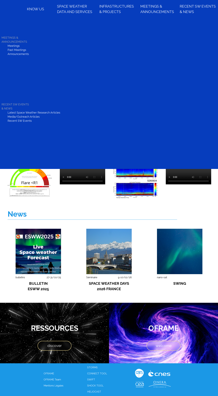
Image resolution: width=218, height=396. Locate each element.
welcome (164, 345)
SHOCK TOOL (95, 385)
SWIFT (91, 379)
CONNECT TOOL (97, 373)
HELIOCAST (94, 391)
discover (54, 345)
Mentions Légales (53, 385)
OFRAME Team (52, 379)
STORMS (92, 367)
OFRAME (49, 373)
